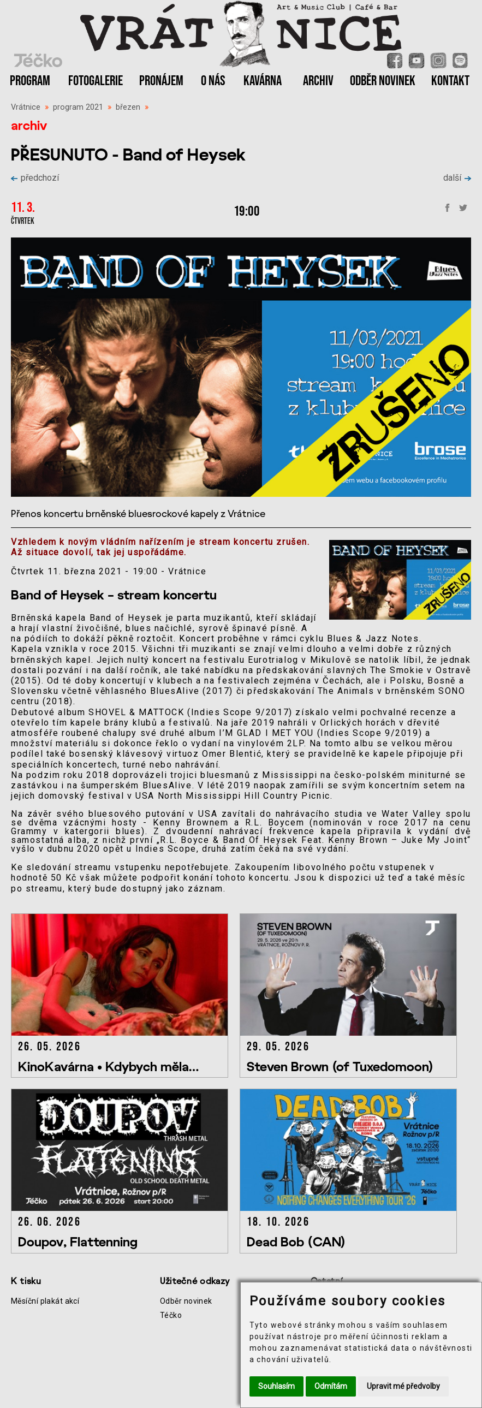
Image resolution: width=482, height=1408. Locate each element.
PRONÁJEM (161, 81)
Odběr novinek (186, 1301)
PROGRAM (30, 81)
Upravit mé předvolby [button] (403, 1386)
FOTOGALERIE (95, 81)
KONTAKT (450, 81)
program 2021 (78, 107)
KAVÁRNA (262, 81)
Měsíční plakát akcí (45, 1301)
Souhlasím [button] (276, 1386)
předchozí (35, 178)
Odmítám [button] (330, 1386)
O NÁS (213, 81)
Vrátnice (25, 107)
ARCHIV (318, 81)
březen (128, 107)
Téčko (171, 1315)
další (457, 178)
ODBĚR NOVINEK (382, 81)
